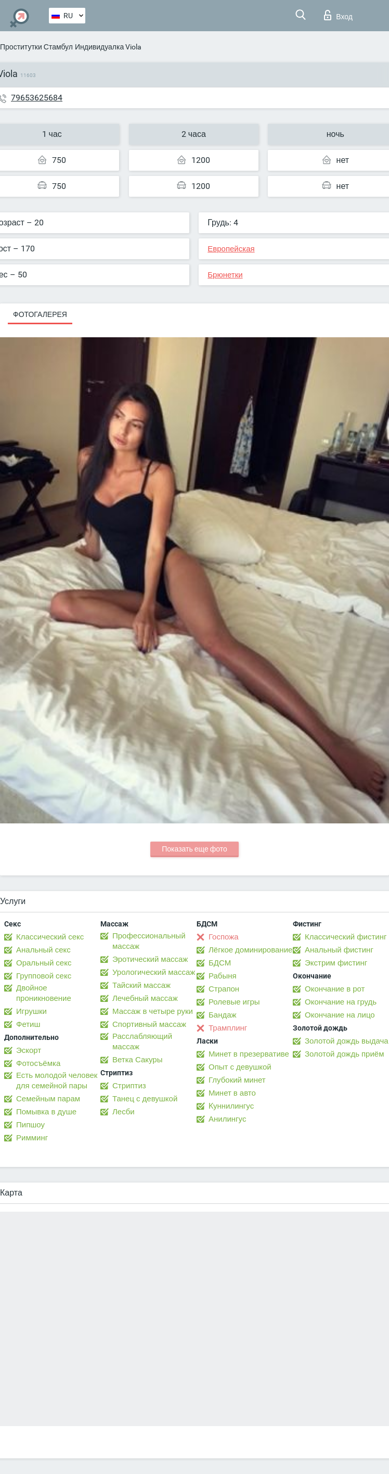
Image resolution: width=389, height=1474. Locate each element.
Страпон (224, 989)
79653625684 (36, 98)
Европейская (231, 248)
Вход (338, 15)
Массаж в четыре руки (152, 1011)
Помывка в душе (46, 1111)
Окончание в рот (335, 989)
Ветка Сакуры (137, 1059)
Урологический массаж (153, 972)
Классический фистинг (345, 937)
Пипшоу (30, 1124)
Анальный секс (43, 950)
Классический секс (50, 937)
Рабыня (223, 976)
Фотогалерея (40, 314)
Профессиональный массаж (149, 941)
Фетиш (28, 1024)
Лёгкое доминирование (250, 950)
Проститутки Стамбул (36, 47)
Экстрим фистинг (336, 963)
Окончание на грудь (341, 1002)
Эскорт (28, 1050)
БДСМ (220, 963)
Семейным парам (48, 1098)
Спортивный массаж (149, 1024)
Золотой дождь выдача (346, 1041)
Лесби (123, 1111)
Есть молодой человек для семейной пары (56, 1080)
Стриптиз (129, 1085)
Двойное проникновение (43, 993)
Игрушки (31, 1011)
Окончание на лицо (340, 1015)
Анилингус (227, 1119)
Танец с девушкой (144, 1098)
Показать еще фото (194, 849)
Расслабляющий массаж (142, 1041)
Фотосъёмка (38, 1063)
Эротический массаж (150, 959)
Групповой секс (43, 976)
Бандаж (223, 1015)
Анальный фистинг (339, 950)
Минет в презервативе (249, 1054)
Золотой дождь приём (344, 1054)
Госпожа (224, 937)
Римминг (32, 1137)
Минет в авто (232, 1093)
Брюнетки (225, 274)
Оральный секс (43, 963)
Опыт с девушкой (240, 1067)
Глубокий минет (237, 1080)
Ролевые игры (234, 1002)
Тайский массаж (141, 985)
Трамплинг (228, 1028)
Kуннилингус (231, 1106)
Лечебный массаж (145, 998)
